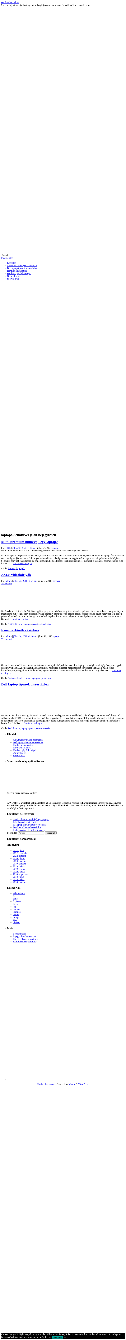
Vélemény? (6, 583)
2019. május (18, 866)
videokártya (45, 624)
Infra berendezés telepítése (25, 822)
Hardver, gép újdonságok (19, 273)
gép (14, 906)
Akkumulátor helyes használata (22, 265)
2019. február (19, 869)
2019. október (19, 863)
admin (9, 581)
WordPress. (83, 1084)
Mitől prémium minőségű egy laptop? (29, 542)
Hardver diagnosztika (17, 271)
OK (50, 833)
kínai (28, 678)
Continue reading (22, 563)
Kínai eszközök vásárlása (20, 630)
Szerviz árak (13, 278)
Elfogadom (57, 1337)
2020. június (19, 858)
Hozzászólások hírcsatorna (25, 939)
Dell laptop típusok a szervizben (22, 268)
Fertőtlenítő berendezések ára (27, 827)
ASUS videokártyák (16, 575)
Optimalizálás (13, 276)
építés (15, 898)
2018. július (18, 877)
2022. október (19, 856)
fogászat (17, 901)
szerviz (35, 624)
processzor (46, 678)
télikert (16, 922)
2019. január (19, 871)
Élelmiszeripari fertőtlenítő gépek (29, 830)
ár (14, 896)
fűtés (15, 904)
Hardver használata (10, 2)
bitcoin (18, 624)
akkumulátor (19, 893)
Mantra (72, 1084)
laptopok (20, 568)
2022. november (20, 853)
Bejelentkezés (19, 933)
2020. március (19, 861)
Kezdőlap (11, 263)
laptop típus (27, 728)
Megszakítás (7, 258)
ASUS (11, 624)
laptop (55, 548)
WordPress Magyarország (25, 941)
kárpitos (17, 912)
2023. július (18, 850)
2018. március (19, 882)
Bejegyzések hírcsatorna (24, 936)
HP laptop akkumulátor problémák (29, 824)
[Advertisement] (66, 1011)
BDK (8, 548)
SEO (15, 920)
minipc (16, 917)
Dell (10, 728)
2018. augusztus (20, 874)
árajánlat (12, 678)
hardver (11, 568)
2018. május (18, 879)
